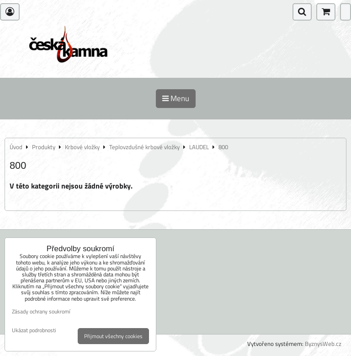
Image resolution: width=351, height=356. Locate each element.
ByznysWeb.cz (323, 343)
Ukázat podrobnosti (34, 330)
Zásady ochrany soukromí (41, 311)
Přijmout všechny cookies (113, 336)
